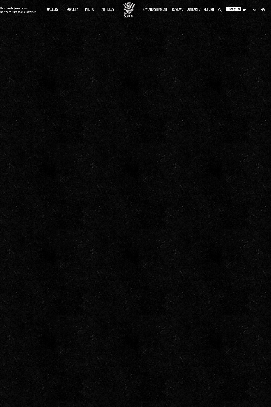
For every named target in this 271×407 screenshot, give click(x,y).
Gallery (53, 10)
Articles (108, 10)
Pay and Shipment (155, 10)
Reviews (177, 10)
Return (208, 10)
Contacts (193, 10)
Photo (89, 10)
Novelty (72, 10)
